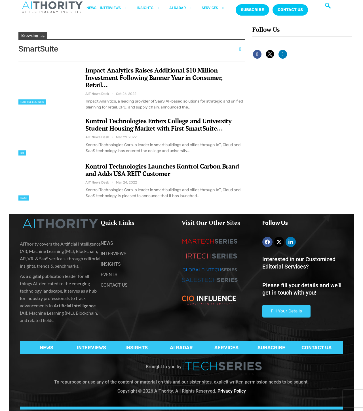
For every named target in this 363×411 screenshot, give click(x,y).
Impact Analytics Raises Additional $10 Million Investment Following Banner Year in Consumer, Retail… (154, 77)
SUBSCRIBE (271, 347)
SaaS (23, 198)
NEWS (91, 8)
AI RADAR (183, 8)
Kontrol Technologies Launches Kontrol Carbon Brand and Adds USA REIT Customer (162, 170)
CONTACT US (290, 9)
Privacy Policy (232, 391)
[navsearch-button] (328, 7)
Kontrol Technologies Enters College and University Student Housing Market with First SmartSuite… (158, 124)
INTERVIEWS (116, 8)
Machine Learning (32, 102)
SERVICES (216, 8)
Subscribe (252, 9)
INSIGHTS (151, 8)
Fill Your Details (286, 311)
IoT (22, 153)
